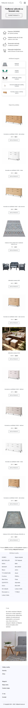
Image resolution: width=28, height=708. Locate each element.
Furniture (4, 576)
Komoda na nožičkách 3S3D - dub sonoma (14, 206)
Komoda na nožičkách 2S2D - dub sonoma (14, 316)
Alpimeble (17, 582)
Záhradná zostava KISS (14, 353)
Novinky (4, 670)
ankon (16, 570)
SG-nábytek (5, 588)
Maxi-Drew (5, 579)
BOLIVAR (17, 585)
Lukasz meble (18, 588)
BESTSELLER (6, 560)
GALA (3, 585)
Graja (16, 579)
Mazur (3, 570)
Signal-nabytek (19, 557)
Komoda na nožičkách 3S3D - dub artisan (14, 134)
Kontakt (4, 697)
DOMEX (4, 557)
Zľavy (3, 674)
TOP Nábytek (18, 560)
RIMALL (17, 576)
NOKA (3, 563)
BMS (16, 563)
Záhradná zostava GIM (14, 280)
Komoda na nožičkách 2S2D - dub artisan (14, 498)
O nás (3, 693)
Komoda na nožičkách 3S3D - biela (14, 461)
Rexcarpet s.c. (5, 592)
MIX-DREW (18, 566)
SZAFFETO (5, 582)
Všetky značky (6, 667)
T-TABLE (17, 592)
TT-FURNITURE (6, 573)
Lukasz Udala (5, 595)
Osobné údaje (6, 688)
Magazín (4, 681)
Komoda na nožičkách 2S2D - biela (14, 170)
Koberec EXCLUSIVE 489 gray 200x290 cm (14, 534)
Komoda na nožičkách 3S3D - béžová (14, 425)
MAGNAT (4, 566)
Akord (16, 573)
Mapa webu (5, 684)
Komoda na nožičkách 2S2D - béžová (14, 389)
